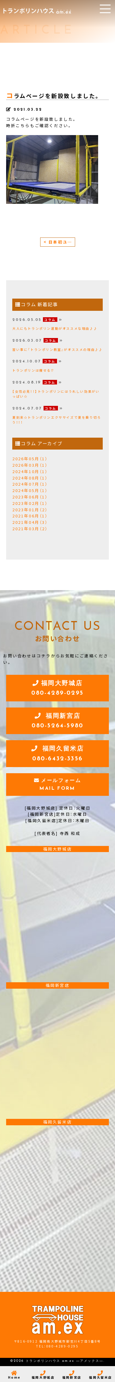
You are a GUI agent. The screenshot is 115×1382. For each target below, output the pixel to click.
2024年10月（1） (30, 471)
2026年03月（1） (30, 465)
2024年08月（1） (30, 478)
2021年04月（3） (30, 522)
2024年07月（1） (30, 484)
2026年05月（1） (30, 458)
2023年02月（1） (30, 503)
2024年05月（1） (30, 490)
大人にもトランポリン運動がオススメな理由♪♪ (54, 328)
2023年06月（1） (30, 497)
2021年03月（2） (30, 528)
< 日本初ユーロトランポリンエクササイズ (59, 242)
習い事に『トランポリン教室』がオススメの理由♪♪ (57, 349)
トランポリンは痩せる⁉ (33, 370)
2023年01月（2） (30, 510)
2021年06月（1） (30, 516)
